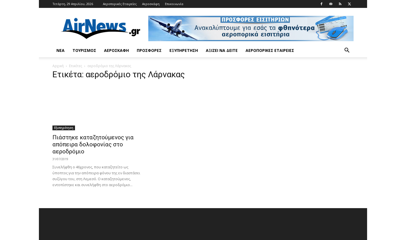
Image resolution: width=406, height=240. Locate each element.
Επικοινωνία (174, 4)
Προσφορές (149, 50)
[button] (347, 51)
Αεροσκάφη (151, 4)
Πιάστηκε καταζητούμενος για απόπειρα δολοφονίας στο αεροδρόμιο (93, 144)
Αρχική (58, 65)
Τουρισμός (84, 50)
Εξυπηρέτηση (183, 50)
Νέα (60, 50)
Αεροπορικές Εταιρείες (120, 4)
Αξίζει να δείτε (222, 50)
